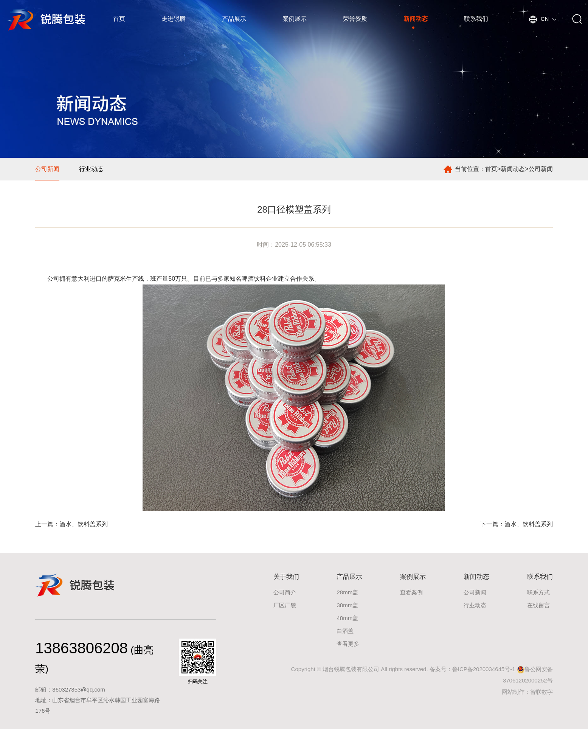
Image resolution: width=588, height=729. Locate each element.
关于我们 (286, 576)
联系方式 (538, 592)
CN (543, 19)
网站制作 (513, 692)
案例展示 (294, 19)
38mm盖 (347, 605)
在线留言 (538, 605)
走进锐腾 (173, 19)
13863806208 (81, 648)
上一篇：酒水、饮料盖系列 (71, 524)
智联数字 (541, 692)
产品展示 (234, 19)
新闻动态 (415, 19)
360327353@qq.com (78, 689)
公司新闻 (541, 169)
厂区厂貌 (284, 605)
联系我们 (476, 19)
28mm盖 (347, 592)
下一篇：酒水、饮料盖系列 (516, 524)
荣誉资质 (355, 19)
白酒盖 (345, 631)
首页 (119, 19)
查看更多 (348, 643)
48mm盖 (347, 618)
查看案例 (411, 592)
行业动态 (91, 169)
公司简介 (284, 592)
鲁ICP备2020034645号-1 (483, 669)
